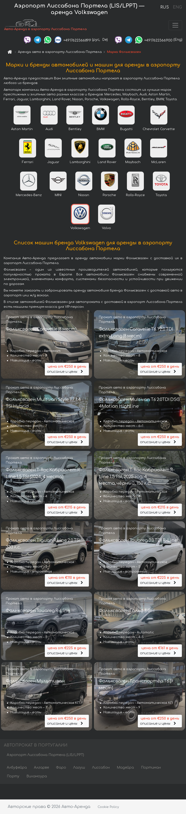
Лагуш (79, 768)
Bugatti (126, 129)
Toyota (161, 195)
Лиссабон (101, 768)
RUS (164, 7)
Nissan (83, 195)
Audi (49, 129)
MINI (58, 195)
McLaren (158, 162)
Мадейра (125, 768)
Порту (13, 777)
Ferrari (27, 162)
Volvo (106, 228)
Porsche (109, 195)
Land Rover (107, 162)
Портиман (151, 768)
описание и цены (67, 369)
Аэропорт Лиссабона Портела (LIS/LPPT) (45, 755)
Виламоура (36, 777)
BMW (101, 129)
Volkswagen (80, 228)
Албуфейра (17, 768)
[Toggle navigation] (175, 25)
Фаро (61, 768)
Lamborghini (80, 162)
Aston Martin (22, 129)
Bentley (75, 129)
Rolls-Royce (135, 195)
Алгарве (41, 768)
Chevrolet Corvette (159, 129)
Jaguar (53, 162)
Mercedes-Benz (29, 195)
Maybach (132, 162)
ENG (177, 7)
